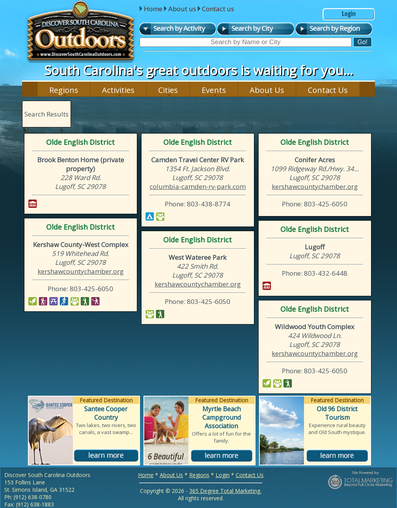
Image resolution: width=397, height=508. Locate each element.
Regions (63, 90)
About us (182, 8)
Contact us (218, 8)
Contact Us (328, 90)
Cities (168, 90)
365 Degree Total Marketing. (225, 490)
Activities (118, 90)
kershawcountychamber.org (315, 186)
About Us (267, 90)
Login (223, 475)
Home (153, 8)
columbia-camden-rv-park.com (198, 186)
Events (214, 90)
